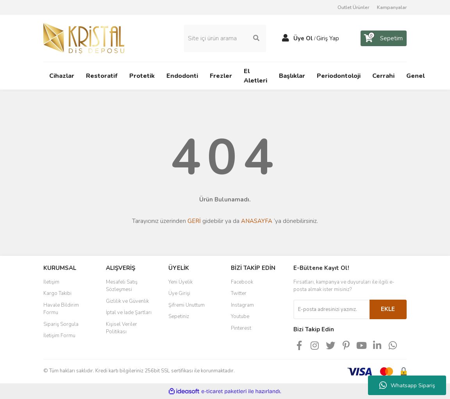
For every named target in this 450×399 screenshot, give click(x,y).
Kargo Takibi (57, 293)
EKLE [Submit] (388, 309)
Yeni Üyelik (180, 282)
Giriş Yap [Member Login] (327, 38)
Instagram (242, 305)
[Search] (225, 38)
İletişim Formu (59, 335)
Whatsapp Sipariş (407, 385)
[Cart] (384, 38)
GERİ (194, 221)
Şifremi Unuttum (186, 305)
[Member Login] (285, 38)
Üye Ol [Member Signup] (303, 38)
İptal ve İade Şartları (129, 312)
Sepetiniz (178, 316)
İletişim (51, 282)
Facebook (242, 282)
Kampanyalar (392, 7)
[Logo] (83, 38)
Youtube (240, 316)
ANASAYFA (256, 221)
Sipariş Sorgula (61, 324)
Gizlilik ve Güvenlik (127, 301)
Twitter (238, 293)
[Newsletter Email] (331, 309)
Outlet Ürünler (353, 7)
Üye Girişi (179, 293)
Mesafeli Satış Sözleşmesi (122, 286)
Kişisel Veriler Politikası (121, 328)
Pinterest (241, 328)
